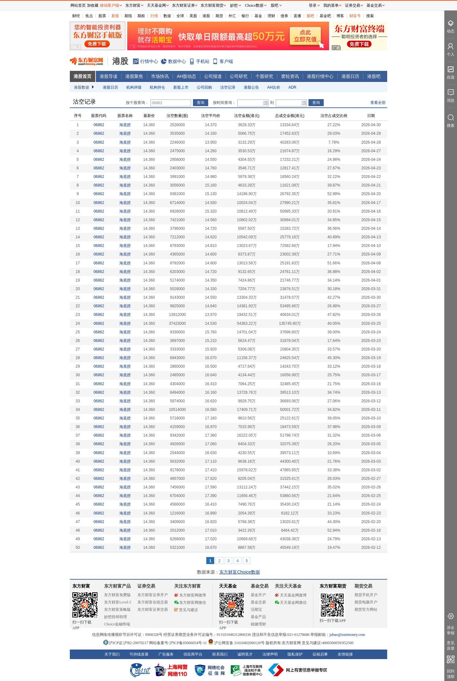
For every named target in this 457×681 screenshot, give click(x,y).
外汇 (232, 16)
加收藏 (92, 5)
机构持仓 (157, 87)
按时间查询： (224, 102)
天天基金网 (156, 5)
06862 (99, 125)
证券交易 (352, 5)
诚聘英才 (245, 654)
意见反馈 (450, 645)
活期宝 (256, 609)
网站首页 (78, 5)
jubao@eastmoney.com (347, 634)
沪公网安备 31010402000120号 (236, 643)
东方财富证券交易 (152, 609)
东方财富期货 (333, 586)
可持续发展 (139, 654)
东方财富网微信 (190, 602)
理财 (271, 16)
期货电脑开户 (365, 602)
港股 (206, 16)
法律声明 (270, 654)
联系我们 (220, 654)
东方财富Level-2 (117, 602)
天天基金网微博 (291, 595)
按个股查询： (137, 102)
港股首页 (82, 76)
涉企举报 (450, 630)
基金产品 (258, 617)
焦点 (89, 16)
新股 (115, 16)
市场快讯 (160, 76)
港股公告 (251, 87)
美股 (193, 16)
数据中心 (177, 61)
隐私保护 (295, 654)
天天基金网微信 (291, 602)
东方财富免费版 (117, 595)
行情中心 (149, 61)
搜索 (370, 16)
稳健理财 (258, 624)
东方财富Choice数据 (239, 572)
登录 (312, 5)
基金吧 (325, 16)
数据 (167, 16)
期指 (128, 16)
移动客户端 (109, 5)
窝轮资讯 (290, 76)
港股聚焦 (134, 76)
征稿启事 (320, 654)
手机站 (202, 61)
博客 (340, 16)
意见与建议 (186, 610)
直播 (297, 16)
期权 (141, 16)
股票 (102, 16)
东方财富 (81, 586)
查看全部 (378, 102)
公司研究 (239, 76)
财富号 (355, 16)
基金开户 (258, 595)
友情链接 (345, 654)
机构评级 (134, 87)
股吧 (310, 16)
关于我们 (112, 654)
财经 (76, 16)
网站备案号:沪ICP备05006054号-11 (178, 643)
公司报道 (213, 76)
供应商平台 (192, 654)
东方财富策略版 (117, 609)
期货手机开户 (365, 595)
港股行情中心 (320, 76)
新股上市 (181, 87)
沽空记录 (227, 87)
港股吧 (374, 76)
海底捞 (125, 125)
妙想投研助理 (115, 617)
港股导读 (108, 76)
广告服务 (166, 654)
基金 (258, 16)
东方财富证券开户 (152, 595)
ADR (292, 87)
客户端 (226, 61)
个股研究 (264, 76)
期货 (219, 16)
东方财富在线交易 (152, 602)
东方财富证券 (183, 5)
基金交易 (258, 602)
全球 (180, 16)
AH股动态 (186, 76)
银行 (245, 16)
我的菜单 (331, 5)
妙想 (234, 5)
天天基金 (228, 586)
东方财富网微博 (190, 595)
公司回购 (204, 87)
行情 (154, 16)
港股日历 (350, 76)
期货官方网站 (365, 609)
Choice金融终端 (117, 624)
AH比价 (273, 87)
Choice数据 (254, 5)
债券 (284, 16)
